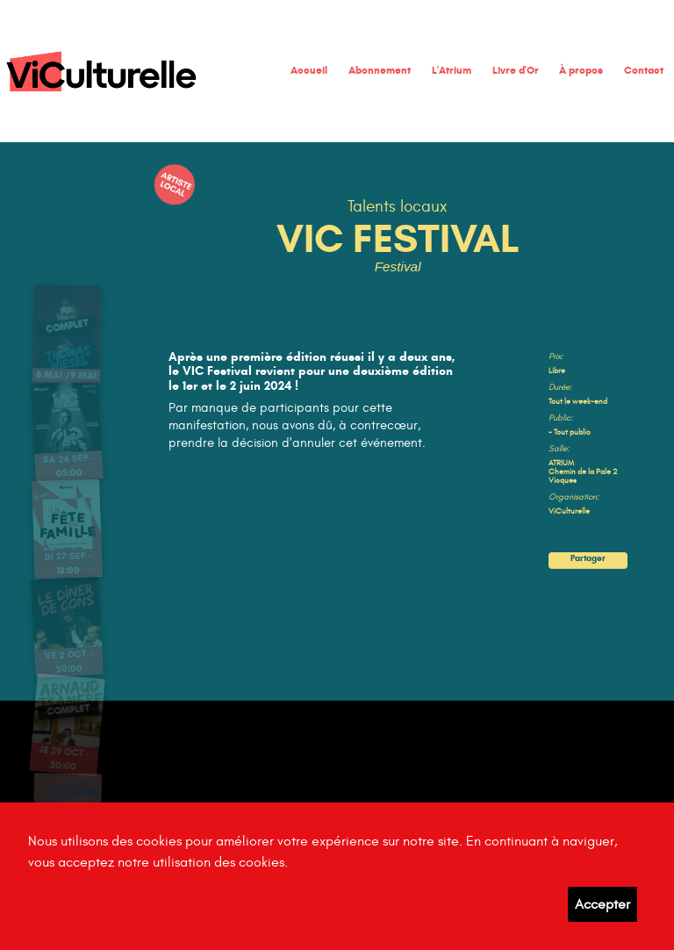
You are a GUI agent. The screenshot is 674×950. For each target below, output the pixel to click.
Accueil (308, 70)
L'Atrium (451, 70)
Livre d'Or (515, 70)
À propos (581, 70)
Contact (643, 70)
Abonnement (379, 70)
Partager (587, 559)
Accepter (602, 904)
